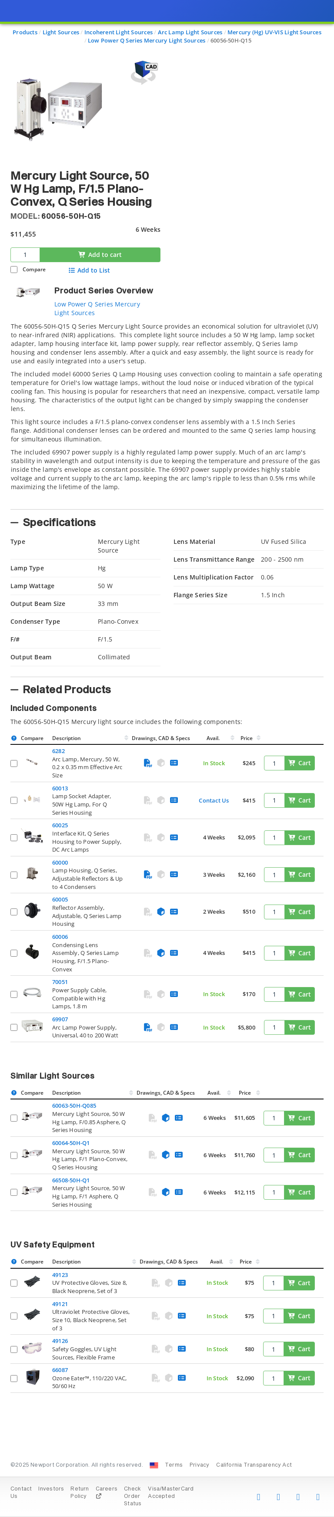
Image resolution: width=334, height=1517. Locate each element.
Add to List (89, 270)
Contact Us (214, 800)
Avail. (214, 738)
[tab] (167, 413)
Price (246, 738)
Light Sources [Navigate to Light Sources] (61, 32)
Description (66, 738)
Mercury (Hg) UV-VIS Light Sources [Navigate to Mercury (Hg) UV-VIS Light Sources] (274, 32)
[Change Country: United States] (154, 1465)
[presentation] (167, 758)
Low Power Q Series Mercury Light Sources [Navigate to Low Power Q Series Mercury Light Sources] (146, 40)
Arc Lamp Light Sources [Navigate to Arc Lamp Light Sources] (190, 32)
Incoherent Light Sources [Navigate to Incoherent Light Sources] (118, 32)
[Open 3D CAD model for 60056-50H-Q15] (143, 72)
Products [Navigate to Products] (25, 32)
